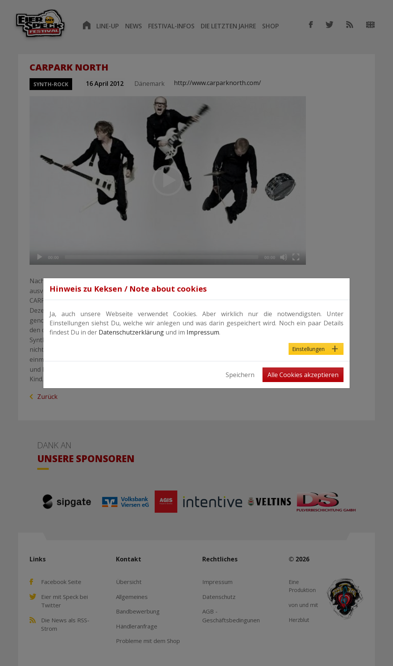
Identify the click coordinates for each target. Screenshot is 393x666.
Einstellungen (308, 349)
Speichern (240, 375)
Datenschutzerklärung (131, 332)
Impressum (203, 332)
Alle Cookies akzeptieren (303, 375)
